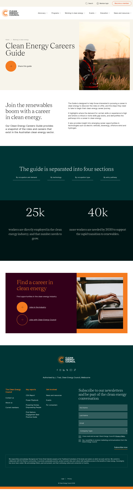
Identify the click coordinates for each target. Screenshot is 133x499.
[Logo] (66, 360)
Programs (56, 13)
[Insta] (60, 370)
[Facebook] (57, 370)
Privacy (70, 479)
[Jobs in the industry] (33, 307)
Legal (62, 479)
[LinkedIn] (64, 370)
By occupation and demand (26, 177)
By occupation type (82, 177)
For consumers (51, 405)
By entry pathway (110, 177)
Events (92, 13)
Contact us (10, 398)
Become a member (122, 3)
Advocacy (43, 13)
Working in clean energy (75, 13)
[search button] (89, 3)
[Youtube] (71, 370)
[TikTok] (75, 370)
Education (105, 13)
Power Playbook (32, 400)
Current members (12, 407)
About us (9, 403)
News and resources (122, 13)
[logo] (10, 13)
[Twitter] (67, 370)
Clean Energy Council (66, 483)
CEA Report (30, 395)
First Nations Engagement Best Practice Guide (32, 414)
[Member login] (103, 3)
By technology (56, 177)
